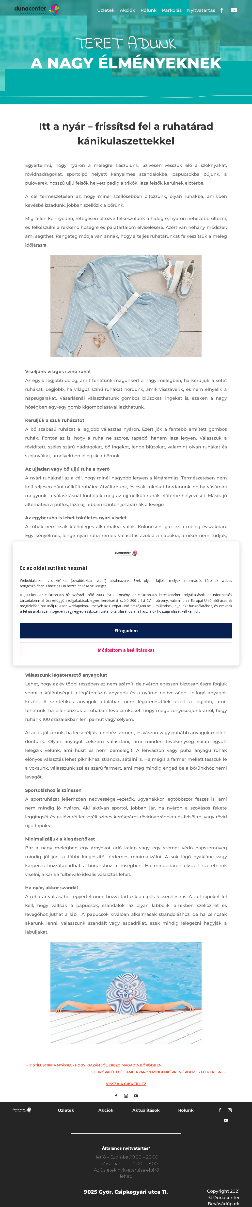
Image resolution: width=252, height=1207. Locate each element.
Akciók (127, 10)
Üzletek (105, 10)
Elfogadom (126, 631)
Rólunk (149, 10)
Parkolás (172, 10)
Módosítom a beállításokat (126, 650)
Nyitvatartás (201, 10)
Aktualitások (146, 1110)
